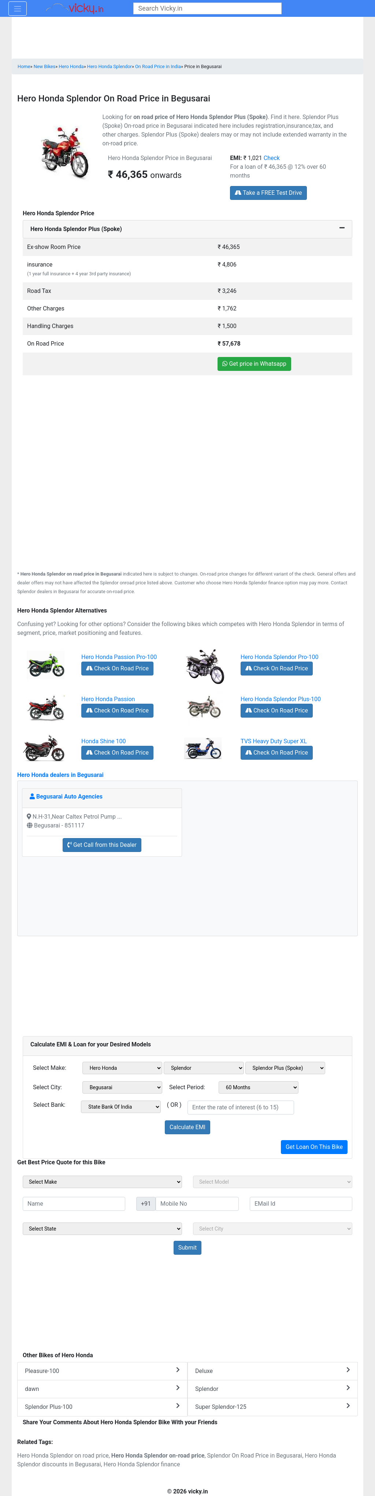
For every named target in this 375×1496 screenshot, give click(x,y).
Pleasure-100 (102, 1370)
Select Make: (49, 1067)
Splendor (272, 1388)
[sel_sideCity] (272, 1229)
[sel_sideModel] (272, 1182)
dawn (102, 1388)
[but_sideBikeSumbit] (187, 1248)
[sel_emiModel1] (204, 1068)
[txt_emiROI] (241, 1107)
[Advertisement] (187, 427)
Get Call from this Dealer (102, 844)
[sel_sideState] (102, 1229)
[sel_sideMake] (102, 1182)
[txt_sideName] (74, 1204)
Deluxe (272, 1370)
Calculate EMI (187, 1127)
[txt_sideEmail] (301, 1204)
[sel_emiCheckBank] (121, 1107)
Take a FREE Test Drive (268, 192)
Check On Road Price (117, 668)
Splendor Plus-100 (102, 1406)
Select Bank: (49, 1104)
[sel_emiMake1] (122, 1068)
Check (272, 158)
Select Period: (187, 1087)
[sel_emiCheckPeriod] (259, 1087)
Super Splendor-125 (272, 1406)
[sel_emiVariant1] (285, 1068)
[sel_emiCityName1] (122, 1087)
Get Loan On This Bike (314, 1146)
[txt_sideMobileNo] (197, 1204)
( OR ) (174, 1104)
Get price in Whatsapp (254, 363)
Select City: (47, 1087)
